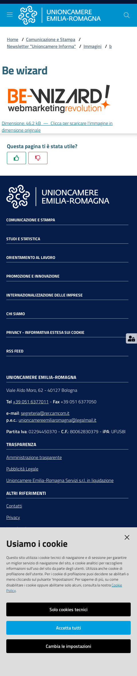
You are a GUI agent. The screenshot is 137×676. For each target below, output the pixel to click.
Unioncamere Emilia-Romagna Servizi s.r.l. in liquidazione (60, 480)
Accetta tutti (68, 627)
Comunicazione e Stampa (50, 39)
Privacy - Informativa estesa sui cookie (45, 332)
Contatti (14, 505)
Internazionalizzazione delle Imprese (44, 295)
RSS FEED (14, 351)
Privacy (13, 517)
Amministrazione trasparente (34, 457)
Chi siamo (15, 313)
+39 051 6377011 (31, 401)
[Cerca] (126, 15)
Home (12, 39)
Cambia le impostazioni (68, 646)
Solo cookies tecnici (68, 609)
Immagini (93, 46)
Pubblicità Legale (22, 468)
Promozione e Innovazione (32, 276)
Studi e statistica (23, 239)
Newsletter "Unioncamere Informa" (41, 46)
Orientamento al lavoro (30, 257)
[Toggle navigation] (9, 14)
